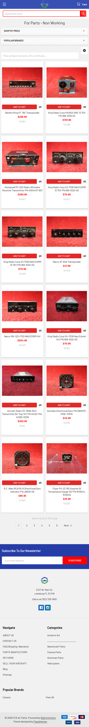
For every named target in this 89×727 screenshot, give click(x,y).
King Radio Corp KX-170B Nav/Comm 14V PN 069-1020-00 (66, 338)
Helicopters (53, 663)
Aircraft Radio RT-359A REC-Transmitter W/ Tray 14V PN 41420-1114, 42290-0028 (22, 414)
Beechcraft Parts (56, 646)
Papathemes (40, 721)
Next (68, 525)
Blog (5, 668)
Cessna (6, 697)
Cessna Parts (54, 652)
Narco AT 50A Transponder (67, 261)
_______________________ (61, 640)
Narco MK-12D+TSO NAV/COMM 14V (22, 336)
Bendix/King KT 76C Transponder (22, 112)
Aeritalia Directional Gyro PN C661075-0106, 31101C (67, 412)
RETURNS (8, 657)
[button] (84, 50)
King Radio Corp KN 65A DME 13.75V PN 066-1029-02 (66, 114)
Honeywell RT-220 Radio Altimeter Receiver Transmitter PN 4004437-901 (22, 189)
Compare (40, 107)
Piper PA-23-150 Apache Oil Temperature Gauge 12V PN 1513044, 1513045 (66, 491)
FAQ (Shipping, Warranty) (15, 646)
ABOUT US (8, 635)
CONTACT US (9, 640)
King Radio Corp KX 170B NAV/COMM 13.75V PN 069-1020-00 (67, 189)
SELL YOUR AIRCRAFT (15, 663)
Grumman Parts (55, 657)
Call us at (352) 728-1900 (44, 599)
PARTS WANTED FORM (15, 652)
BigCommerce (48, 717)
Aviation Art (53, 635)
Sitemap (7, 674)
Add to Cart (19, 107)
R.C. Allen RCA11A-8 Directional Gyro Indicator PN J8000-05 (22, 490)
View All (50, 697)
